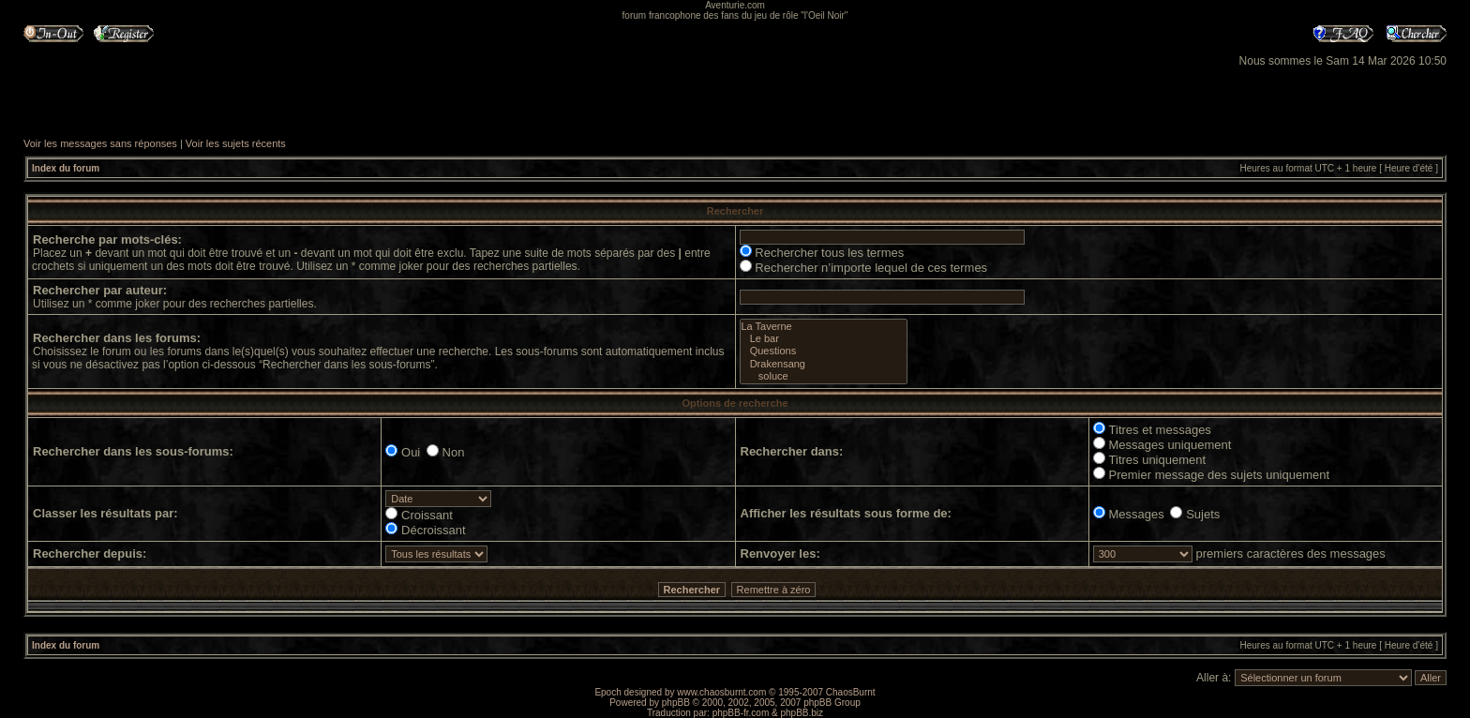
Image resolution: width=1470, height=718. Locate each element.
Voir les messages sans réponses (100, 143)
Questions (824, 351)
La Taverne (824, 327)
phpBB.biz (801, 713)
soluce (824, 376)
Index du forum (65, 168)
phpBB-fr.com (741, 713)
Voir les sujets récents (236, 143)
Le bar (824, 339)
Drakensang (824, 364)
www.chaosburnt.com (721, 692)
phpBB (676, 702)
